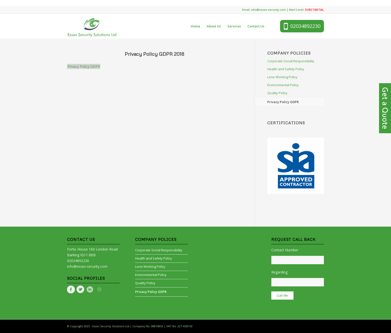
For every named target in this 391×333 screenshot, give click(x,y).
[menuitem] (195, 26)
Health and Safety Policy (285, 69)
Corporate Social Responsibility (290, 61)
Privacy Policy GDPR (83, 66)
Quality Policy (277, 93)
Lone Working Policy (282, 77)
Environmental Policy (283, 85)
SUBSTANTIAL (314, 9)
